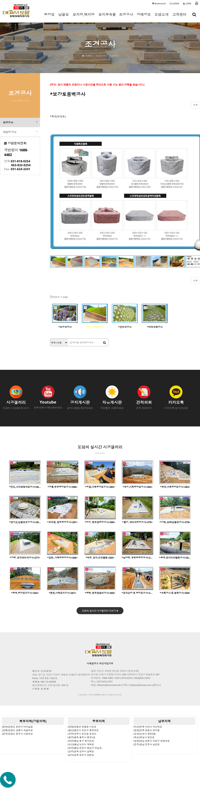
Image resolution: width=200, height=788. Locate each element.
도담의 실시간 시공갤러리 (100, 449)
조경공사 (126, 17)
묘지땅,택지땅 (83, 17)
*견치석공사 (124, 327)
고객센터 (179, 17)
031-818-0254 (20, 162)
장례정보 (144, 17)
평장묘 (49, 17)
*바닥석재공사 (154, 327)
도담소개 (161, 17)
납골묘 (63, 17)
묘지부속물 (107, 17)
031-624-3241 (20, 169)
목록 (195, 105)
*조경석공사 (64, 327)
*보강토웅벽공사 (95, 327)
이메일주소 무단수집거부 (100, 664)
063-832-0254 (21, 166)
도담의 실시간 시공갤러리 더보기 (100, 611)
